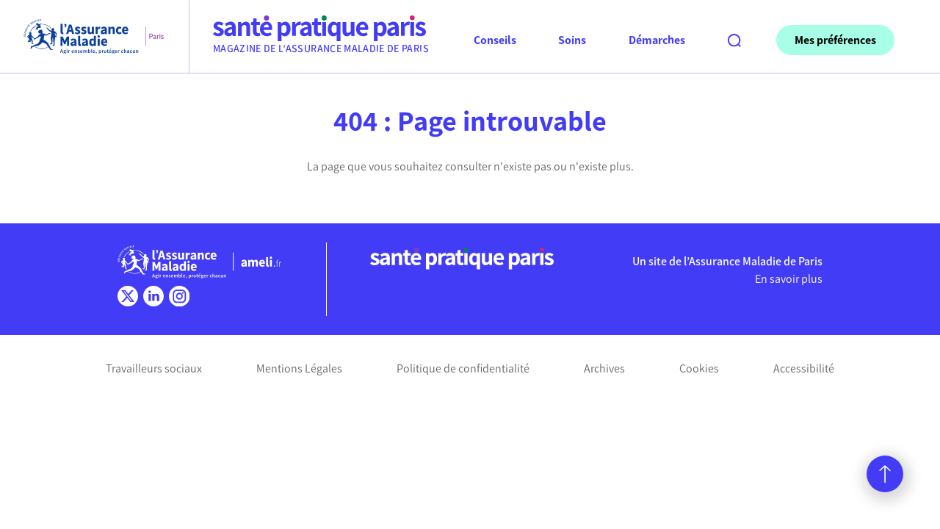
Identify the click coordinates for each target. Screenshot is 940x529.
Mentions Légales (299, 368)
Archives (604, 368)
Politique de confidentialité (463, 368)
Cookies (699, 368)
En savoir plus (788, 279)
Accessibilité (803, 368)
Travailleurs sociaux (154, 368)
